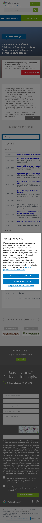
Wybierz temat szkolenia (12, 401)
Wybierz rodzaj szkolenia (12, 395)
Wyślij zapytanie (30, 72)
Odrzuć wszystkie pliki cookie (21, 281)
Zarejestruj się (9, 6)
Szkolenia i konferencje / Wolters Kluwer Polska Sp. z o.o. (11, 2)
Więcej (32, 118)
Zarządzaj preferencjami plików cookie (18, 518)
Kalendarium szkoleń (32, 18)
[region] (21, 261)
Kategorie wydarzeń (12, 18)
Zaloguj (18, 6)
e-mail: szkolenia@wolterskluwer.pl (19, 511)
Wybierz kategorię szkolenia (13, 406)
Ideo (39, 518)
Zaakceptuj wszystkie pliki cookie (21, 276)
